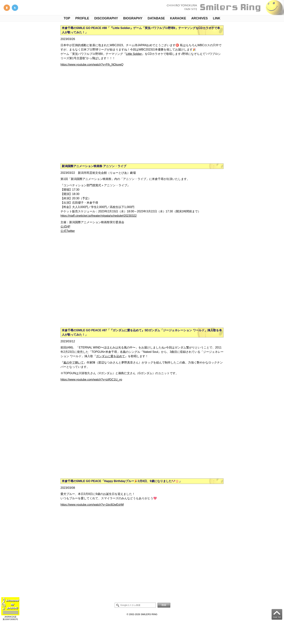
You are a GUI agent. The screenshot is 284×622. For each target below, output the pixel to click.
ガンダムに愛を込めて (110, 356)
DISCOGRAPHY (106, 18)
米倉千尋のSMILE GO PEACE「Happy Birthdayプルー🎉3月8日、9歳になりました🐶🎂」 (122, 481)
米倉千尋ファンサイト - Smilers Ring (224, 7)
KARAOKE (178, 18)
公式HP (65, 226)
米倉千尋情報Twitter (15, 8)
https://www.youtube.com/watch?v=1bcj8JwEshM (92, 504)
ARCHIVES (199, 18)
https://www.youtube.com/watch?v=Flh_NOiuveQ (91, 64)
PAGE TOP (277, 614)
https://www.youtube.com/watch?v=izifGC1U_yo (91, 379)
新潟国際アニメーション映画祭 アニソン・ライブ (94, 166)
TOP (67, 18)
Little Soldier (134, 53)
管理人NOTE (7, 8)
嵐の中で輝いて (73, 362)
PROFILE (82, 18)
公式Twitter (67, 230)
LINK (216, 18)
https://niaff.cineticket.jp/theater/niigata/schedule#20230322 (98, 215)
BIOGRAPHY (133, 18)
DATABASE (156, 18)
